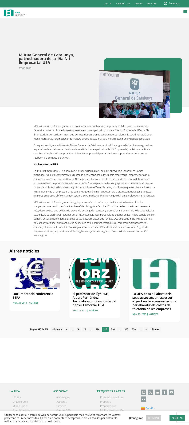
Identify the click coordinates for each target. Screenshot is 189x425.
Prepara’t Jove (108, 380)
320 (126, 304)
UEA (106, 3)
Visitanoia (105, 398)
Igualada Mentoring (111, 394)
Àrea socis (174, 3)
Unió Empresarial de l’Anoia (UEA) (29, 410)
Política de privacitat (129, 410)
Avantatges (62, 372)
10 (78, 304)
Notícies (33, 277)
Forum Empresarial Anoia (115, 389)
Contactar (96, 410)
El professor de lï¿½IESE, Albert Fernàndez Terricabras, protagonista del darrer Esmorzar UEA (94, 274)
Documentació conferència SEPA (33, 271)
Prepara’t (105, 376)
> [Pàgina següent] (146, 304)
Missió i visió (20, 380)
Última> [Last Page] (155, 304)
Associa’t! (151, 3)
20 (85, 304)
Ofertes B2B (63, 385)
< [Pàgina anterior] (66, 304)
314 (97, 304)
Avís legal (109, 410)
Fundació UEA (123, 3)
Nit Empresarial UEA (112, 385)
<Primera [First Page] (57, 304)
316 (113, 304)
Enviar (171, 343)
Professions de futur (112, 372)
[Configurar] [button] (173, 410)
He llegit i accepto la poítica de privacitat (136, 336)
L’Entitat (17, 372)
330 (134, 304)
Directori (138, 3)
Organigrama (20, 376)
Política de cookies (154, 410)
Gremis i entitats (22, 385)
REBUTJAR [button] (153, 417)
